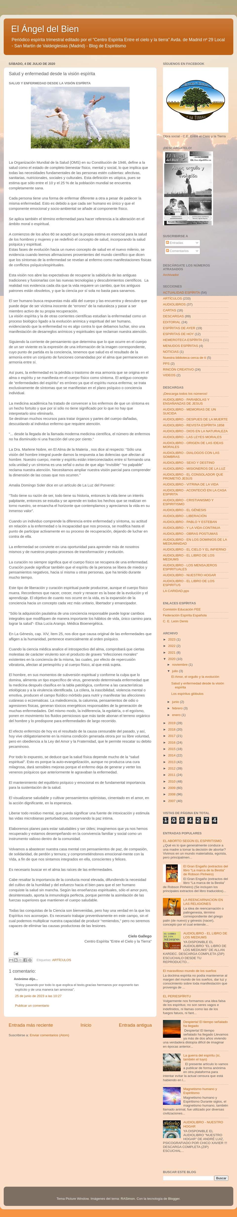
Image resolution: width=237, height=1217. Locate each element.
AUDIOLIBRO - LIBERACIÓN (185, 516)
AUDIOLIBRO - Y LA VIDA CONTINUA (191, 528)
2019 (172, 723)
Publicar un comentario (32, 1005)
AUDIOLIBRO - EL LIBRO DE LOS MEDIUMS (205, 935)
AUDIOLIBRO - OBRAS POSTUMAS (190, 534)
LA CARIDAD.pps (176, 591)
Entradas (174, 243)
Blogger (173, 1198)
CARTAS (169, 310)
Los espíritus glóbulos (187, 694)
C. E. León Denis (175, 621)
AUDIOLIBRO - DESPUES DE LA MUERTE (195, 419)
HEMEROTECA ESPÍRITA (182, 340)
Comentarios (177, 251)
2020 (172, 659)
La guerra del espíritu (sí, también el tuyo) (201, 1057)
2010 (172, 781)
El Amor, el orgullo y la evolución (195, 677)
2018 (172, 729)
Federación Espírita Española (185, 615)
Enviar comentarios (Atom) (49, 1035)
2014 (172, 755)
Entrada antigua (135, 1025)
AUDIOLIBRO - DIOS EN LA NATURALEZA (195, 431)
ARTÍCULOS (61, 960)
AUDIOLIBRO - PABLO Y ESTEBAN (190, 522)
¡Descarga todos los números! (185, 393)
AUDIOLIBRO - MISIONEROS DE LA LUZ (194, 468)
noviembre (180, 664)
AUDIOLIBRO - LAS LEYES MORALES (192, 437)
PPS (166, 363)
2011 (172, 775)
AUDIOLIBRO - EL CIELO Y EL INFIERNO (194, 549)
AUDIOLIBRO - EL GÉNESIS (184, 510)
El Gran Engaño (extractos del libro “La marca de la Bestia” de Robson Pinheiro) (205, 870)
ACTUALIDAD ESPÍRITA (181, 292)
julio (175, 671)
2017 (172, 736)
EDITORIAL (171, 322)
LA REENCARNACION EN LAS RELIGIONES (203, 902)
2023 (172, 639)
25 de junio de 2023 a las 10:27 (38, 996)
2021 (172, 652)
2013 (172, 762)
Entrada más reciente (31, 1025)
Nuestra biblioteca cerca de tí (184, 357)
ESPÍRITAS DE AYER (179, 328)
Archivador (171, 275)
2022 (172, 646)
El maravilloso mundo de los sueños (189, 971)
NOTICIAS (171, 352)
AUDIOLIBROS (174, 304)
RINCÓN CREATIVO (178, 369)
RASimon (128, 1198)
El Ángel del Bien (45, 29)
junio (176, 702)
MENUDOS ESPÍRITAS (180, 346)
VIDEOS (169, 375)
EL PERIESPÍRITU (177, 996)
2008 (172, 794)
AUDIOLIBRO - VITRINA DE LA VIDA (190, 484)
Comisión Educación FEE (182, 609)
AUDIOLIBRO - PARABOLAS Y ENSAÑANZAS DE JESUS (186, 401)
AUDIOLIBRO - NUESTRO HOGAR (189, 575)
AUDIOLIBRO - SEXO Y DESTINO (189, 463)
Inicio (85, 1025)
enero (176, 715)
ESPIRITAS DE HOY (178, 334)
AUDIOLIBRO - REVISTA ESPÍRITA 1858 (193, 425)
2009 (172, 788)
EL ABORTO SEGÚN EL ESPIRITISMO (192, 841)
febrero (178, 708)
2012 (172, 768)
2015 (172, 749)
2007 (172, 801)
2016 (172, 742)
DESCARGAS (173, 316)
